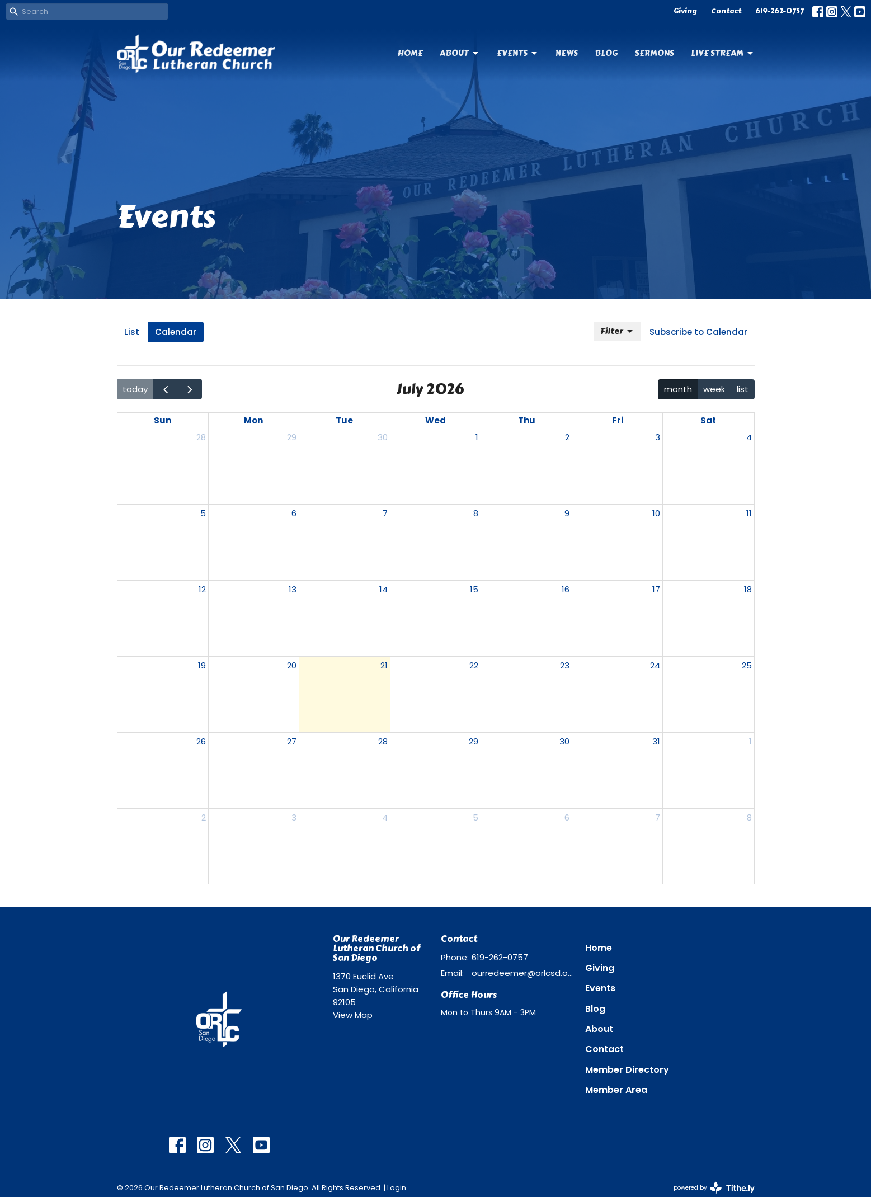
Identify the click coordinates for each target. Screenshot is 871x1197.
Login (396, 1187)
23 (564, 665)
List (131, 332)
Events (518, 53)
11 (749, 513)
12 (202, 589)
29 (291, 437)
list (742, 389)
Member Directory (627, 1069)
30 (383, 437)
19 (202, 665)
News (566, 53)
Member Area (616, 1089)
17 (656, 589)
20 (291, 665)
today (135, 389)
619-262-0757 (779, 11)
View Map (353, 1015)
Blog (606, 53)
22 (473, 665)
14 (383, 589)
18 (748, 589)
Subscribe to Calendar (698, 332)
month (678, 389)
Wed (435, 420)
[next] (189, 389)
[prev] (165, 389)
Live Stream (723, 53)
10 (656, 513)
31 (656, 741)
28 (201, 437)
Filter (617, 331)
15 (474, 589)
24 (655, 665)
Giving (685, 11)
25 (747, 665)
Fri (617, 420)
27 (291, 741)
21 (384, 665)
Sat (708, 420)
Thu (526, 420)
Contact (726, 11)
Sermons (654, 53)
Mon (253, 420)
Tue (344, 420)
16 (565, 589)
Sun (162, 420)
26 (201, 741)
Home (410, 53)
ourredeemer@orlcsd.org (523, 973)
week (714, 389)
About (460, 53)
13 (292, 589)
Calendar (175, 332)
